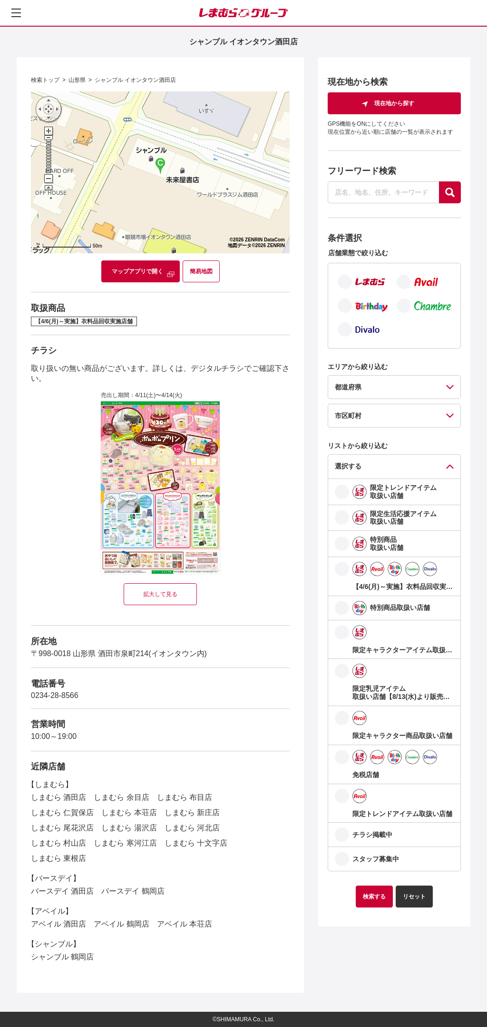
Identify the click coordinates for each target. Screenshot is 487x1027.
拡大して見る (160, 594)
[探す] (450, 192)
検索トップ (45, 80)
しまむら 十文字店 (196, 843)
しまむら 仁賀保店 (62, 812)
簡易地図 (201, 271)
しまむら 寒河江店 (125, 843)
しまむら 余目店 (121, 797)
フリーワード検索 (362, 171)
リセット (414, 896)
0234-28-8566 (54, 695)
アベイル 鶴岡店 (121, 924)
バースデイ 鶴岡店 (132, 891)
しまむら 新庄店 (192, 812)
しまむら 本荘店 (128, 812)
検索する (374, 896)
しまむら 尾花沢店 (62, 828)
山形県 (77, 80)
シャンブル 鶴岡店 (62, 957)
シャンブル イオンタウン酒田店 (135, 80)
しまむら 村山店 (58, 843)
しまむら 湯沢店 (128, 828)
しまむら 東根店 (58, 858)
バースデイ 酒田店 (62, 891)
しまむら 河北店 (192, 828)
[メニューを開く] (16, 12)
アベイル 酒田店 (58, 924)
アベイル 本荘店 (184, 924)
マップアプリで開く (137, 271)
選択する (348, 466)
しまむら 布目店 (184, 797)
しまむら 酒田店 (58, 797)
